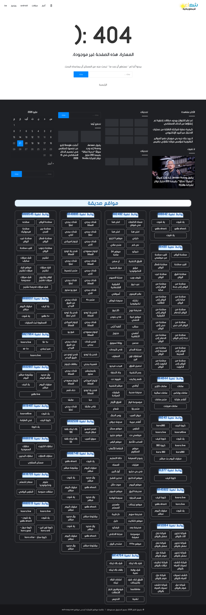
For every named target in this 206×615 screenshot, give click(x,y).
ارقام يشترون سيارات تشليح (45, 279)
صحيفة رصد (135, 527)
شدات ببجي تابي (71, 233)
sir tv (26, 349)
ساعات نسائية (160, 393)
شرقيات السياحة (116, 394)
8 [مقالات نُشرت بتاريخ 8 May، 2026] (14, 131)
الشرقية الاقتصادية (116, 286)
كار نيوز (115, 310)
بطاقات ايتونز (71, 364)
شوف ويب (135, 278)
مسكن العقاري (35, 463)
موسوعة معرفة (135, 535)
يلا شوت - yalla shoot (26, 519)
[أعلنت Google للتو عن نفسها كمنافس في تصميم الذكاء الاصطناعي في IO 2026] (126, 123)
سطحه (25, 222)
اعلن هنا (116, 222)
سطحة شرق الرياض (180, 275)
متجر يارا (135, 409)
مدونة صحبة (135, 392)
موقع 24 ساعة (115, 253)
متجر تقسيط (70, 270)
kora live (180, 504)
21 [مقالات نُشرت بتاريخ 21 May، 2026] (20, 143)
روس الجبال (115, 415)
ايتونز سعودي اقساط (90, 252)
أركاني (135, 386)
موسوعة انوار (135, 402)
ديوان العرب (135, 415)
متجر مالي (115, 245)
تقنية (135, 599)
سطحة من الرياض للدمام (180, 311)
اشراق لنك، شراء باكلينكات (135, 581)
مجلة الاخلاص (115, 534)
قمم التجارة (135, 498)
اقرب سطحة (180, 264)
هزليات (135, 465)
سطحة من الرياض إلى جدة (180, 285)
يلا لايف (45, 306)
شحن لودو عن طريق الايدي (71, 356)
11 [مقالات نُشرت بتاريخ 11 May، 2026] (38, 137)
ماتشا (70, 400)
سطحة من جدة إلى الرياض (180, 336)
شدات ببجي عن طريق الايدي (71, 303)
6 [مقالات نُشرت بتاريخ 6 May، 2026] (26, 131)
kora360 (160, 425)
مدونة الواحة (115, 498)
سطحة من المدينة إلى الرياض (161, 351)
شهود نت (116, 379)
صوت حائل (116, 485)
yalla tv (45, 316)
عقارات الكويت (45, 446)
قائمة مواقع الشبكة (95, 610)
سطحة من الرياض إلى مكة (160, 287)
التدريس (115, 599)
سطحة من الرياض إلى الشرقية (160, 312)
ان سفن (115, 261)
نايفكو (115, 527)
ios (5, 6)
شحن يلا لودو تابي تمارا (70, 314)
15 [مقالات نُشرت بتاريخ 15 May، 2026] (14, 137)
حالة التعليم (116, 458)
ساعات (180, 386)
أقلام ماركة (180, 399)
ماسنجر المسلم (115, 506)
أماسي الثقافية (135, 335)
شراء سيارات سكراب (25, 259)
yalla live (35, 394)
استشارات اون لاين (135, 358)
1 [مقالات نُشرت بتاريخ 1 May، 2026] (14, 125)
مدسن (135, 343)
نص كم (135, 245)
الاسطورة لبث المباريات (35, 323)
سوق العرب (90, 439)
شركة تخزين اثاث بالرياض (180, 535)
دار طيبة (116, 514)
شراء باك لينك (135, 563)
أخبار (43, 6)
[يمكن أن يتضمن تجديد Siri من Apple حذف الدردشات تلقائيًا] (141, 131)
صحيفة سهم (135, 514)
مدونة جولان (115, 422)
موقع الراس (116, 442)
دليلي (135, 238)
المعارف (116, 356)
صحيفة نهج (135, 310)
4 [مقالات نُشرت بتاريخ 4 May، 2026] (38, 131)
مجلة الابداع (135, 349)
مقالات (35, 6)
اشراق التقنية (135, 261)
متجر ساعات (161, 399)
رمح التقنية (135, 372)
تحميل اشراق (135, 366)
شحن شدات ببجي (90, 343)
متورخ (116, 333)
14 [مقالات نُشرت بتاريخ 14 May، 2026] (20, 137)
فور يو (71, 332)
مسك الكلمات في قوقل (135, 223)
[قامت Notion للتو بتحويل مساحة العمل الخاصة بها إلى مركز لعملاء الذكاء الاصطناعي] (126, 140)
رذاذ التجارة (116, 372)
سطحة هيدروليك (26, 230)
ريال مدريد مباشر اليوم (45, 376)
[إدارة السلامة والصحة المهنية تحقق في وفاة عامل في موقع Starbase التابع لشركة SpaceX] (112, 123)
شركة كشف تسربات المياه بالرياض (180, 565)
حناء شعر (70, 390)
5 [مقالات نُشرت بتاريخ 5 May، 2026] (32, 131)
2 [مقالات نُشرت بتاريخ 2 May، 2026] (50, 131)
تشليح (45, 258)
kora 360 (160, 452)
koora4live (180, 432)
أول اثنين (116, 471)
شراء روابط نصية (135, 571)
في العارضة (26, 420)
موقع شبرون (115, 491)
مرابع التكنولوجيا (135, 269)
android (24, 6)
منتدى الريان (116, 544)
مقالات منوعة (45, 492)
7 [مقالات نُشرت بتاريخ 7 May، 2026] (20, 131)
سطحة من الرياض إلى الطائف (160, 300)
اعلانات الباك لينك (116, 581)
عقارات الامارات (45, 456)
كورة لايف (180, 425)
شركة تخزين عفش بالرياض (180, 544)
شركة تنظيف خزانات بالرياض (161, 564)
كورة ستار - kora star (36, 537)
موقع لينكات (135, 504)
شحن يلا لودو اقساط (70, 252)
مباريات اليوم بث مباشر (170, 459)
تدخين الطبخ (116, 478)
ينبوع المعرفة (135, 458)
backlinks (135, 589)
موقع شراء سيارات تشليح (25, 269)
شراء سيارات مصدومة (25, 279)
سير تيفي (45, 349)
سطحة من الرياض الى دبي (180, 324)
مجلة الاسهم (115, 278)
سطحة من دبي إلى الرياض (160, 325)
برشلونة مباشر (71, 468)
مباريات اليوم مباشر (161, 512)
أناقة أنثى (116, 327)
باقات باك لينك (116, 570)
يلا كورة (36, 427)
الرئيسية (103, 85)
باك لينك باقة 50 (70, 440)
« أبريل (51, 163)
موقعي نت (135, 435)
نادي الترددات (115, 349)
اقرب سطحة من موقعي (161, 256)
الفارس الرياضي (26, 492)
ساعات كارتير (161, 386)
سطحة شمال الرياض (160, 266)
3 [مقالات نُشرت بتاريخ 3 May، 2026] (44, 131)
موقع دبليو (115, 435)
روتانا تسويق (116, 343)
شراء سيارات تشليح (45, 269)
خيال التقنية (116, 268)
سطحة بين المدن (45, 230)
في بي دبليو (135, 471)
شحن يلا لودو (90, 354)
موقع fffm (135, 544)
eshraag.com (68, 610)
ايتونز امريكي (71, 241)
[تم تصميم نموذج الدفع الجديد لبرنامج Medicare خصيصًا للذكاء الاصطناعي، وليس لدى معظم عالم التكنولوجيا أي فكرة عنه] (112, 140)
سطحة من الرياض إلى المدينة (180, 351)
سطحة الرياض (180, 255)
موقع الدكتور (135, 478)
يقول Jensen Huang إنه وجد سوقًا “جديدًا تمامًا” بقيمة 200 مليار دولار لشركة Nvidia (173, 181)
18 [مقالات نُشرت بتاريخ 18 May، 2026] (38, 143)
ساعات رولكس (180, 393)
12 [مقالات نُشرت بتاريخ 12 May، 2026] (32, 137)
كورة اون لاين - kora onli (45, 529)
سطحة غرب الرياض (160, 275)
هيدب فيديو (115, 366)
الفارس (135, 429)
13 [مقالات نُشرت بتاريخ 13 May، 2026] (26, 137)
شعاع (116, 409)
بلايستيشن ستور (90, 372)
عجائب (135, 327)
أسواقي (116, 294)
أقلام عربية (135, 422)
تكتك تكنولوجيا (135, 302)
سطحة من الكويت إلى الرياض (161, 364)
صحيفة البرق (135, 491)
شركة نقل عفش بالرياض (160, 535)
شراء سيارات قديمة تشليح (35, 287)
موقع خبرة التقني (135, 318)
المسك (115, 465)
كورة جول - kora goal (26, 529)
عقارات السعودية (26, 448)
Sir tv (45, 342)
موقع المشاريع (135, 450)
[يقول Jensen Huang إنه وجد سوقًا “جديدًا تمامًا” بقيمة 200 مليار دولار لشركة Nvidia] (141, 123)
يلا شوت (180, 222)
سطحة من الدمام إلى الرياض (160, 338)
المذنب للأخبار (135, 442)
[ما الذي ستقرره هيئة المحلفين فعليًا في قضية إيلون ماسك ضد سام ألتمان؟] (141, 140)
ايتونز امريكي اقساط (71, 324)
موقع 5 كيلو (115, 238)
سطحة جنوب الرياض (45, 249)
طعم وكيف (135, 379)
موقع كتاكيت (135, 521)
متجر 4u (90, 300)
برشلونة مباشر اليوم (26, 376)
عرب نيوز (135, 284)
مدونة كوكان (116, 300)
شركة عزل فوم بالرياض (160, 554)
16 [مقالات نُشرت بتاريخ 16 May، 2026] (51, 143)
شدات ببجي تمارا (71, 223)
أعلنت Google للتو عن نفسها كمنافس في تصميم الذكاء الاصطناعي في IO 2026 (68, 152)
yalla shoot (180, 229)
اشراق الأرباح (115, 402)
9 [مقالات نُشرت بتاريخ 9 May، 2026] (50, 137)
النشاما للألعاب (116, 448)
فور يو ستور (71, 290)
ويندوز (13, 6)
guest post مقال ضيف (90, 430)
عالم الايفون (135, 294)
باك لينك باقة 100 (70, 430)
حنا (90, 400)
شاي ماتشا (90, 406)
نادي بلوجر (115, 317)
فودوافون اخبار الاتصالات (115, 591)
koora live (161, 432)
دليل (116, 521)
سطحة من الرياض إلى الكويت (180, 364)
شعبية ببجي (90, 364)
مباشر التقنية (115, 386)
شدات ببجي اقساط (90, 223)
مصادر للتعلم (25, 482)
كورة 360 (160, 445)
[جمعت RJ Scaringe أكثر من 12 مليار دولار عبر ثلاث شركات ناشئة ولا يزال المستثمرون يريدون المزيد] (112, 131)
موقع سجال (116, 429)
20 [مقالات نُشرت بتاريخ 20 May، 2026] (26, 143)
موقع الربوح (135, 485)
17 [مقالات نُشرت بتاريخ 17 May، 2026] (44, 143)
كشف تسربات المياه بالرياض (180, 577)
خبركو (135, 251)
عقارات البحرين (26, 456)
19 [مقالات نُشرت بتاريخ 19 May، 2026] (32, 143)
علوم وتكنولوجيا (45, 483)
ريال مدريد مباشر (90, 479)
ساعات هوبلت (170, 406)
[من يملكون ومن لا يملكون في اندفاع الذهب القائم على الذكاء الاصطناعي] (126, 131)
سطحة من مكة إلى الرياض (180, 300)
